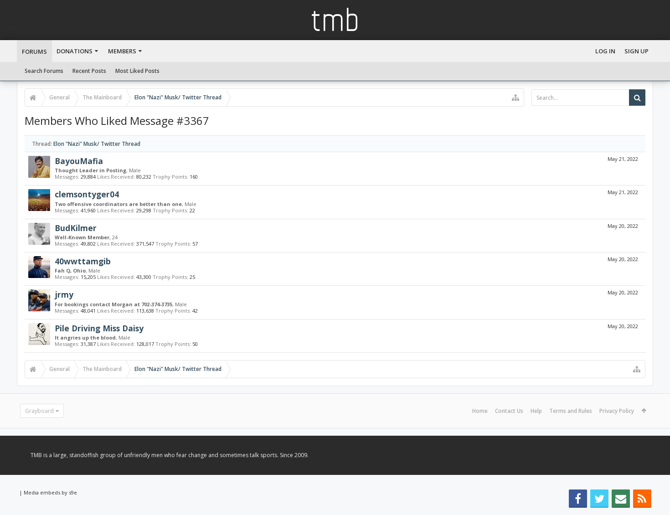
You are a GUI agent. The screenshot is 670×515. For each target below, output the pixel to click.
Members (122, 51)
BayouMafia (79, 160)
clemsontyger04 (87, 194)
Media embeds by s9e (50, 492)
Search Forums (44, 71)
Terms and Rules (570, 411)
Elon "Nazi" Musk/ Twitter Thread (96, 144)
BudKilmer (76, 227)
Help (536, 411)
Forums (34, 51)
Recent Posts (89, 71)
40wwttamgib (83, 261)
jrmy (64, 294)
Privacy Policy (616, 411)
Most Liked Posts (137, 71)
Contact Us (509, 411)
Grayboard (39, 411)
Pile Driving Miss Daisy (99, 328)
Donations (75, 51)
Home (480, 411)
